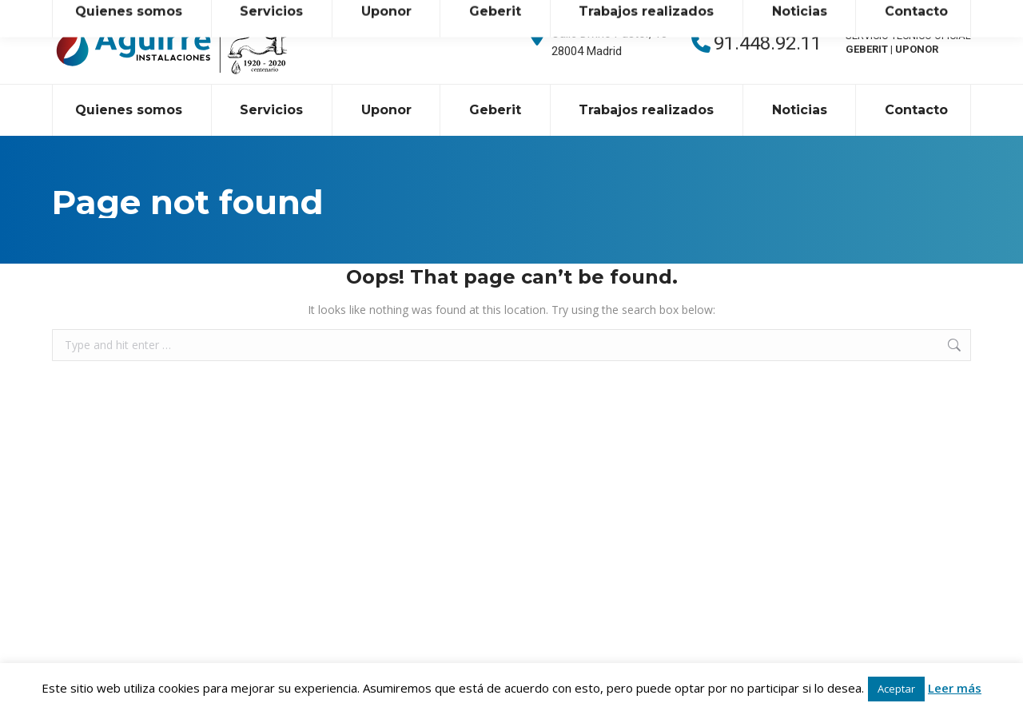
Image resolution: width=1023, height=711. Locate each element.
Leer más (954, 688)
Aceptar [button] (896, 688)
